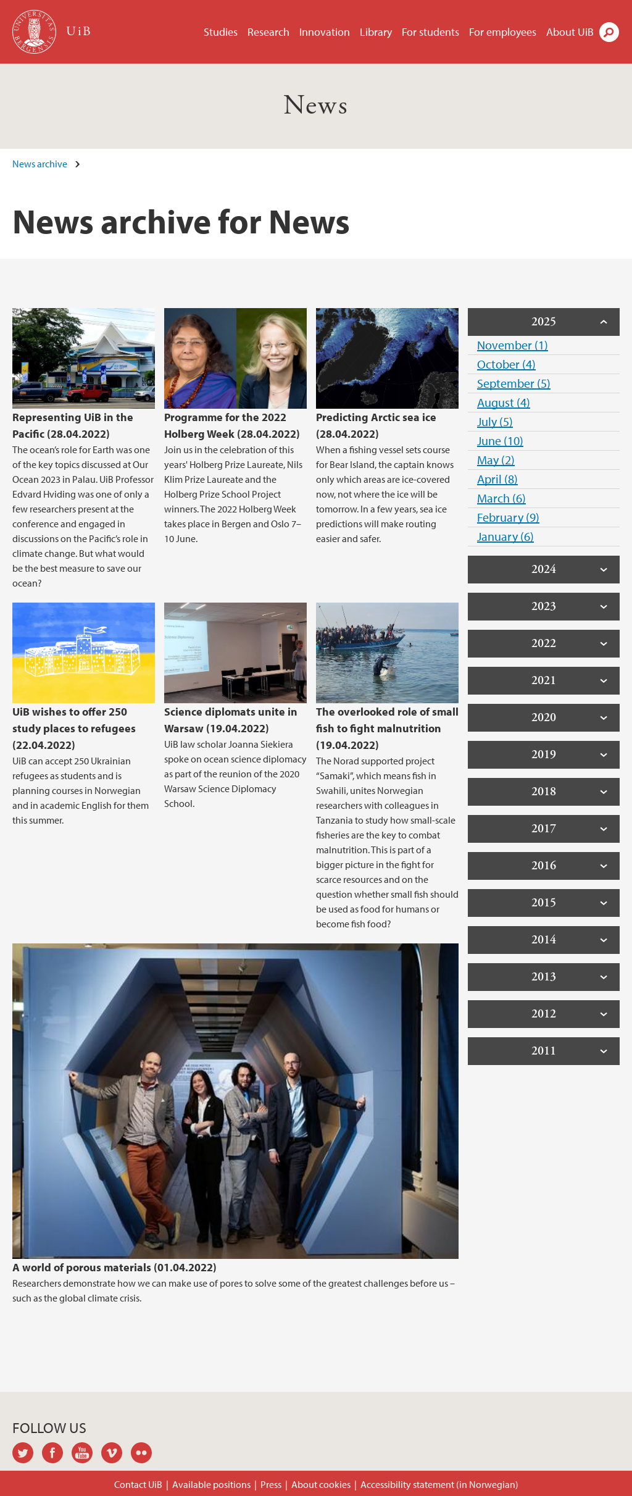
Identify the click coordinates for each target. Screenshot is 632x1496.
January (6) (505, 536)
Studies (221, 32)
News (316, 105)
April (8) (497, 479)
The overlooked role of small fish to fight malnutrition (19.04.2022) (387, 728)
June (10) (500, 440)
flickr (145, 1454)
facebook (57, 1454)
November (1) (512, 345)
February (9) (508, 517)
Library (376, 32)
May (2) (496, 459)
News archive (39, 163)
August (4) (503, 402)
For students (430, 32)
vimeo (116, 1454)
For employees (502, 32)
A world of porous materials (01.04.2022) (114, 1267)
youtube (86, 1454)
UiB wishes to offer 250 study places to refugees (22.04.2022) (74, 728)
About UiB (570, 32)
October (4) (506, 364)
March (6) (501, 498)
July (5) (495, 421)
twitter (27, 1454)
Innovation (324, 32)
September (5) (514, 383)
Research (268, 32)
